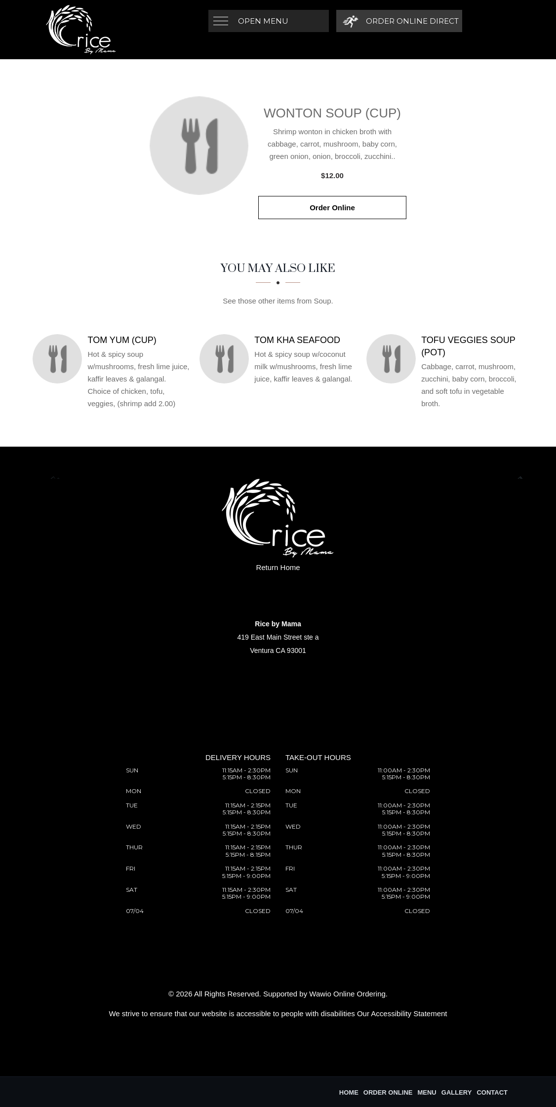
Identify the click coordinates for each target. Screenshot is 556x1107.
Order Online (332, 207)
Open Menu (263, 21)
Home (348, 1092)
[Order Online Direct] (399, 21)
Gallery (456, 1092)
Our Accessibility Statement (402, 1013)
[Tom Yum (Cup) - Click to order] (60, 358)
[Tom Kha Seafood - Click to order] (226, 358)
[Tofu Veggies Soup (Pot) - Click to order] (393, 358)
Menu (426, 1092)
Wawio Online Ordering (347, 994)
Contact (492, 1092)
